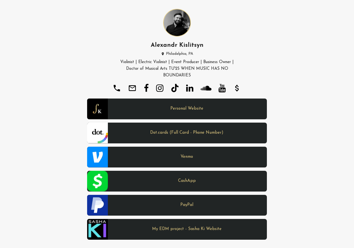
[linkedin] (189, 88)
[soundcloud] (206, 88)
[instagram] (159, 88)
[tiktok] (175, 88)
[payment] (237, 88)
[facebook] (146, 88)
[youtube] (222, 88)
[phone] (117, 88)
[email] (132, 88)
